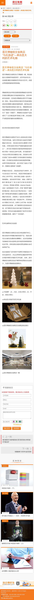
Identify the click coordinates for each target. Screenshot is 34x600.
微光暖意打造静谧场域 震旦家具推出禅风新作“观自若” (17, 439)
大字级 (15, 21)
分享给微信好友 (7, 25)
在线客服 (31, 3)
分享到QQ (15, 25)
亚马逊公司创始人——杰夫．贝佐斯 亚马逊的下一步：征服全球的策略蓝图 (17, 516)
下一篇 (15, 36)
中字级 (11, 21)
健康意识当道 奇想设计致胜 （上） (13, 543)
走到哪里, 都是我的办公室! (10, 571)
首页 (4, 8)
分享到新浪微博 (4, 25)
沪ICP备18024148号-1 (7, 598)
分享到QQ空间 (11, 25)
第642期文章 (16, 8)
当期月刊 (9, 8)
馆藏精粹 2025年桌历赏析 (16, 449)
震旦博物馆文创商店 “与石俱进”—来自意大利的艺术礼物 (17, 11)
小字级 (7, 21)
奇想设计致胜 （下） (8, 488)
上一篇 (7, 36)
